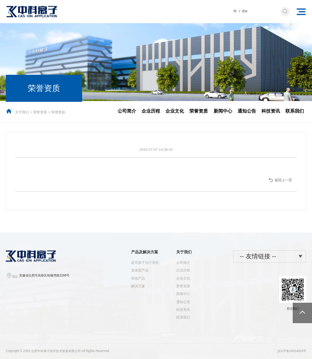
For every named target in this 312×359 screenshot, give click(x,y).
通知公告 (247, 110)
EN (244, 11)
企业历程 (151, 110)
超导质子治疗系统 (145, 263)
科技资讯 (270, 110)
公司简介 (127, 110)
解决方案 (138, 286)
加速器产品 (139, 270)
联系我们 (294, 110)
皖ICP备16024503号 (292, 351)
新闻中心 (223, 110)
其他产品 (138, 278)
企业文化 (174, 110)
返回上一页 (280, 180)
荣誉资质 (40, 112)
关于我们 (22, 112)
